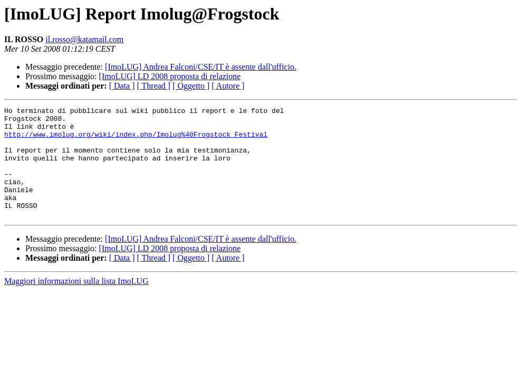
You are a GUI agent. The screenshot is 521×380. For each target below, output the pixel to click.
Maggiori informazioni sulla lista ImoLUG (76, 303)
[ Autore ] (227, 85)
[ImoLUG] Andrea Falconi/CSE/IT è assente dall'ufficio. (200, 66)
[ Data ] (122, 85)
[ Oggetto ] (190, 85)
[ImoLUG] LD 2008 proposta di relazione (170, 76)
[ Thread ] (154, 85)
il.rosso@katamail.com (84, 39)
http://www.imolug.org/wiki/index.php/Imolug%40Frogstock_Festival (135, 140)
